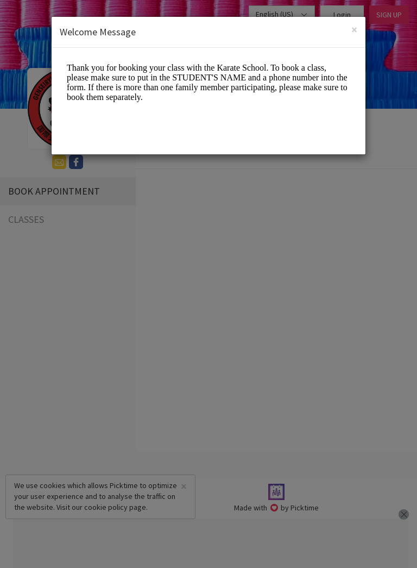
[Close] (354, 29)
